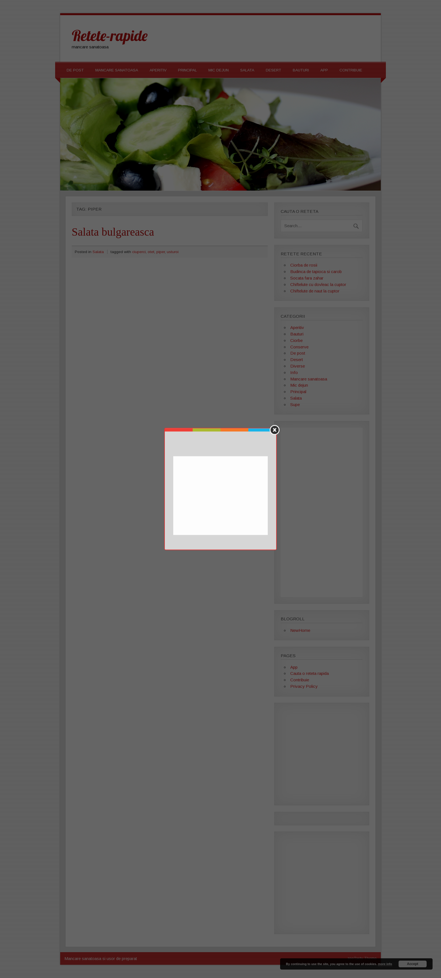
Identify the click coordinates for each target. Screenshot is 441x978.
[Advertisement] (221, 496)
